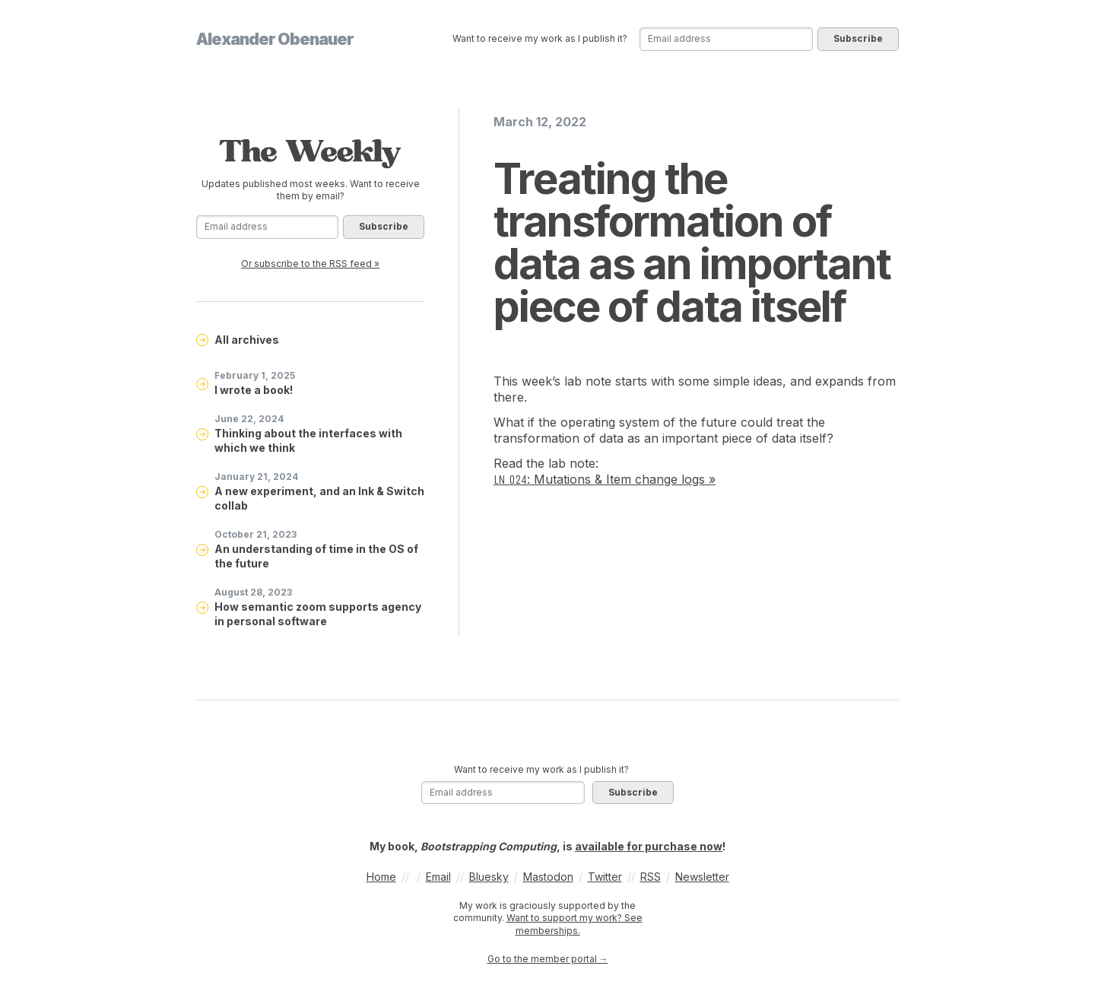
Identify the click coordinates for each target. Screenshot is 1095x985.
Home (381, 876)
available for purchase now (648, 846)
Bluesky (489, 876)
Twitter (605, 876)
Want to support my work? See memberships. (574, 924)
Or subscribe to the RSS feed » (310, 263)
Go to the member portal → (547, 958)
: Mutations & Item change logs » (605, 479)
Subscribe (858, 38)
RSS (650, 876)
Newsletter (702, 876)
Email (438, 876)
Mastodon (548, 876)
